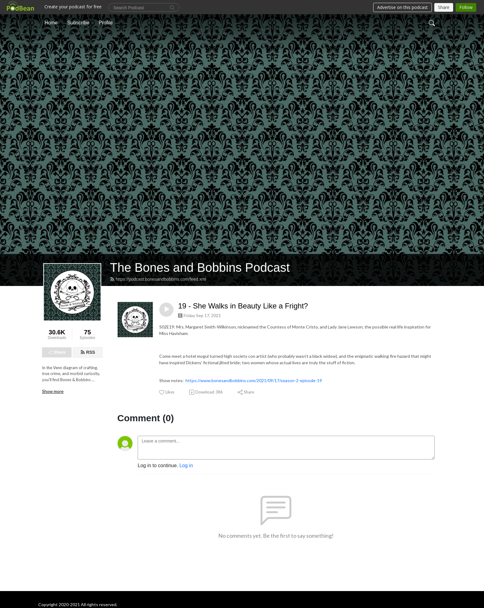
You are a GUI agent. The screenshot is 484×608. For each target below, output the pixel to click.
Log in (186, 465)
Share (57, 352)
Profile (106, 22)
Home (51, 22)
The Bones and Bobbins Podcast (200, 267)
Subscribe (78, 22)
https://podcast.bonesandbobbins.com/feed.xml (158, 279)
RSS (87, 352)
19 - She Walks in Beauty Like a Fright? (243, 306)
